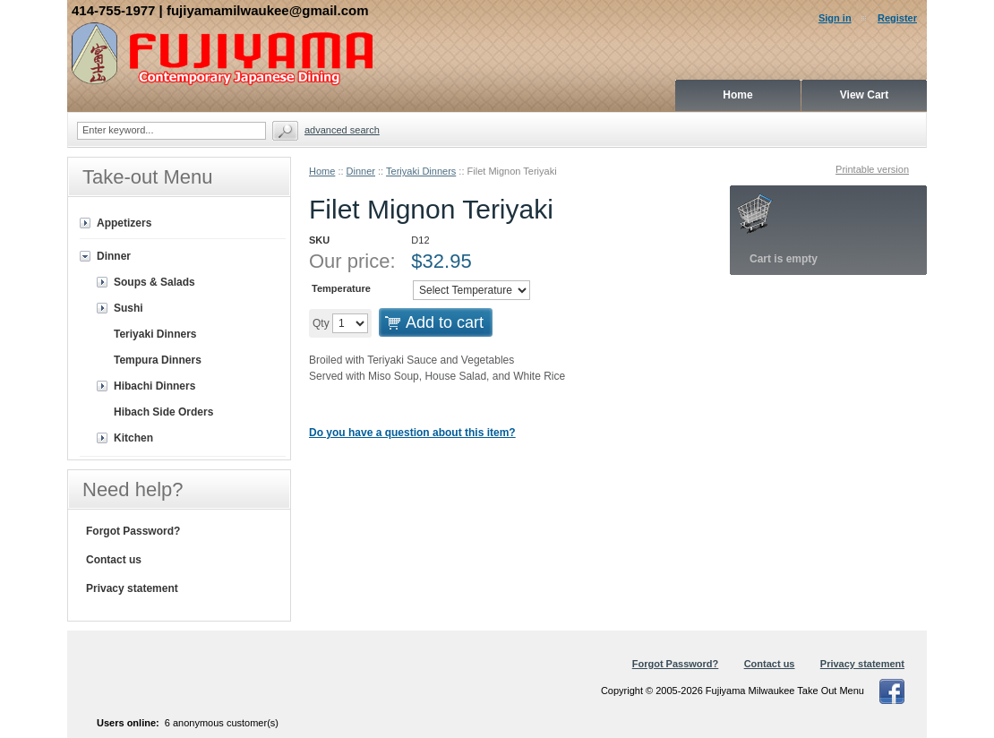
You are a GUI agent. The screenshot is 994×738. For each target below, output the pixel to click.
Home (322, 171)
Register (897, 18)
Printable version (872, 169)
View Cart (864, 95)
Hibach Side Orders (163, 412)
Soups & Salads (154, 282)
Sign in (835, 18)
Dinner (361, 171)
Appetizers (124, 223)
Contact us (113, 560)
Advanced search (342, 129)
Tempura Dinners (157, 360)
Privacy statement (132, 588)
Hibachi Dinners (154, 386)
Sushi (128, 308)
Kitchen (133, 438)
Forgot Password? (133, 531)
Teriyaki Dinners (421, 171)
